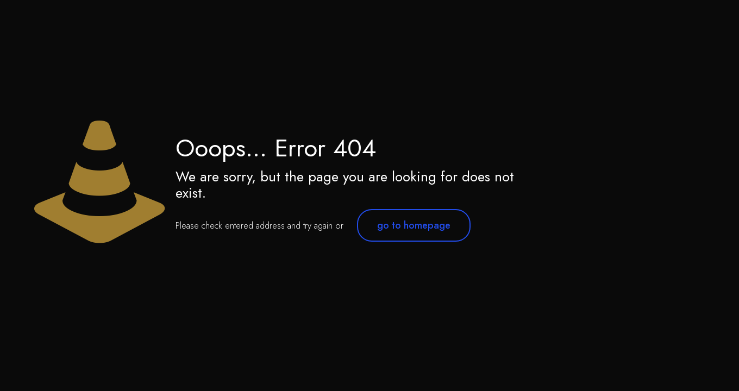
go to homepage (413, 225)
